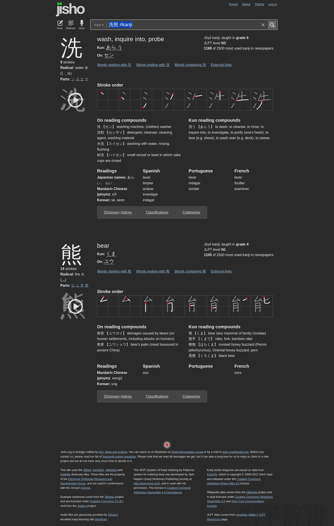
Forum (233, 4)
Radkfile (65, 474)
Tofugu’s (113, 514)
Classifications (157, 212)
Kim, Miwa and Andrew (113, 452)
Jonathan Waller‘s (247, 514)
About (246, 4)
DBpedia (251, 492)
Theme (259, 4)
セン (109, 55)
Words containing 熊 (190, 271)
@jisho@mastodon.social (187, 452)
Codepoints (191, 212)
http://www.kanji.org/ (146, 483)
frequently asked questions (119, 456)
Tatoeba (109, 496)
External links (221, 65)
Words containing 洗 (190, 65)
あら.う (114, 47)
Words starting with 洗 (114, 65)
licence (85, 487)
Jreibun (81, 506)
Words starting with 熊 (114, 271)
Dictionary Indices (118, 212)
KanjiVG (212, 474)
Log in (272, 4)
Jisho (70, 9)
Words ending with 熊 (153, 271)
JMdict (87, 470)
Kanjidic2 (98, 470)
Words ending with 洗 (153, 65)
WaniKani (101, 519)
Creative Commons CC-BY (106, 501)
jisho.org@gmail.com (236, 452)
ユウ (109, 261)
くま (111, 253)
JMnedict (111, 470)
